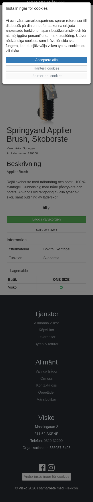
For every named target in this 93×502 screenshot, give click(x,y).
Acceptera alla (46, 60)
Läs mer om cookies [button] (46, 76)
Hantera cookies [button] (46, 68)
